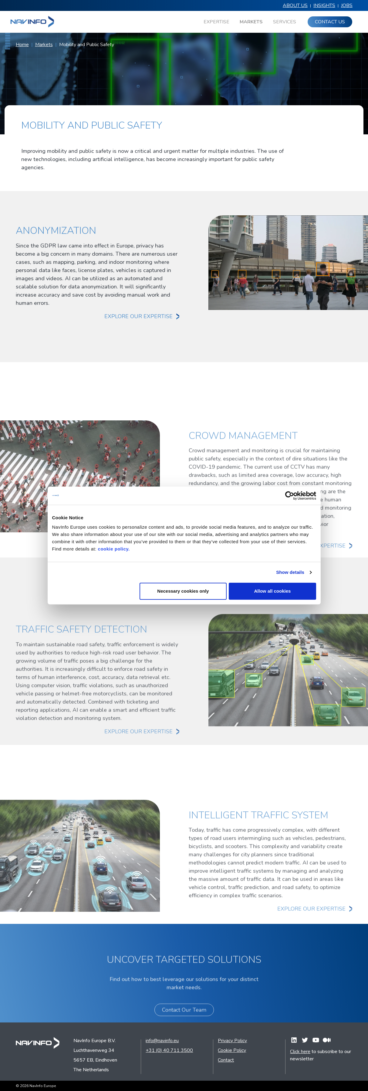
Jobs (347, 5)
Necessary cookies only (183, 591)
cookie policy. (114, 548)
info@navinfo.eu (162, 1040)
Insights (324, 5)
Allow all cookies (272, 591)
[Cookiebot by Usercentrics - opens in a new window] (289, 495)
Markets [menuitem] (251, 22)
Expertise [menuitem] (216, 22)
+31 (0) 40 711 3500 (169, 1050)
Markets (44, 44)
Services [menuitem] (284, 22)
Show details (290, 572)
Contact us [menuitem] (330, 22)
